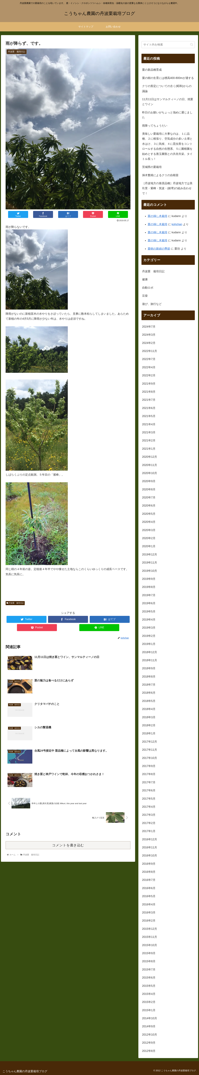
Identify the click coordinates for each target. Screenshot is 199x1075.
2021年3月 (148, 432)
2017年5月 (148, 798)
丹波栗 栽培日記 (15, 603)
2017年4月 (148, 806)
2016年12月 (149, 839)
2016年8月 (148, 871)
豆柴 (145, 295)
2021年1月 (148, 448)
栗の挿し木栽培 (157, 216)
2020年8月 (148, 489)
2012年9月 (148, 1042)
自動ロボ (147, 287)
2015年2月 (148, 1002)
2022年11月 (149, 351)
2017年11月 (149, 749)
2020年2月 (148, 538)
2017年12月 (149, 741)
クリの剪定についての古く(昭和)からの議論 (167, 88)
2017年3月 (148, 814)
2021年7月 (148, 399)
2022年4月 (148, 367)
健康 (145, 279)
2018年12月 (149, 652)
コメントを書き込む (68, 846)
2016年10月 (149, 855)
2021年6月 (148, 408)
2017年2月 (148, 823)
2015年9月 (148, 953)
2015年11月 (149, 936)
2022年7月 (148, 359)
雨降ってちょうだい (154, 125)
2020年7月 (148, 497)
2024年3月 (148, 334)
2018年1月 (148, 733)
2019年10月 (149, 570)
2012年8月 (148, 1050)
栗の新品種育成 (152, 69)
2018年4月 (148, 709)
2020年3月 (148, 530)
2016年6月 (148, 888)
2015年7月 (148, 969)
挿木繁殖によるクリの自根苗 (160, 175)
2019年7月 (148, 595)
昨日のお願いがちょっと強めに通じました (167, 115)
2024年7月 (148, 326)
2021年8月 (148, 391)
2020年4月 (148, 521)
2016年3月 (148, 912)
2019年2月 (148, 635)
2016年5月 (148, 896)
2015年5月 (148, 985)
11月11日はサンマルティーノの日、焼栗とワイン (167, 102)
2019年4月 (148, 619)
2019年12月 (149, 554)
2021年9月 (148, 383)
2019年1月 (148, 644)
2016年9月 (148, 863)
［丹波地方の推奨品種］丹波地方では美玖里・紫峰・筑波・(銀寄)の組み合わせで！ (167, 188)
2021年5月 (148, 416)
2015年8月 (148, 961)
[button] (191, 44)
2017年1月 (148, 831)
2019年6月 (148, 603)
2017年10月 (149, 758)
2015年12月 (149, 928)
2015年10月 (149, 945)
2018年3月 (148, 717)
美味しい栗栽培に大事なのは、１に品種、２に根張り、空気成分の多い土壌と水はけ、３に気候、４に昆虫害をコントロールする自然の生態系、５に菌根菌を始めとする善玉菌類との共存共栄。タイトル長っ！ (167, 146)
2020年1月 (148, 546)
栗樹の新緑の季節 (159, 248)
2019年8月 (148, 587)
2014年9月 (148, 1026)
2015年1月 (148, 1010)
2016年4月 (148, 904)
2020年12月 (149, 456)
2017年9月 (148, 766)
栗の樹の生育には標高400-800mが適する (168, 78)
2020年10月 (149, 473)
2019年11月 (149, 562)
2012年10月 (149, 1034)
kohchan (177, 224)
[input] (168, 44)
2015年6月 (148, 977)
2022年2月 (148, 375)
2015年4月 (148, 993)
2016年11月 (149, 847)
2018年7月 (148, 684)
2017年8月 (148, 774)
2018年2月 (148, 725)
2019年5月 (148, 611)
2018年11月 (149, 660)
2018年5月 (148, 701)
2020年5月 (148, 513)
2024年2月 (148, 343)
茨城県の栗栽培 (152, 167)
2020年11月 (149, 465)
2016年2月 (148, 920)
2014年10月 (149, 1018)
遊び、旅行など (152, 304)
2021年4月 (148, 424)
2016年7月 (148, 879)
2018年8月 (148, 676)
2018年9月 (148, 668)
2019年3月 (148, 627)
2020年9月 (148, 481)
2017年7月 (148, 782)
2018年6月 (148, 692)
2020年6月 (148, 505)
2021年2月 (148, 440)
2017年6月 (148, 790)
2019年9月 (148, 578)
